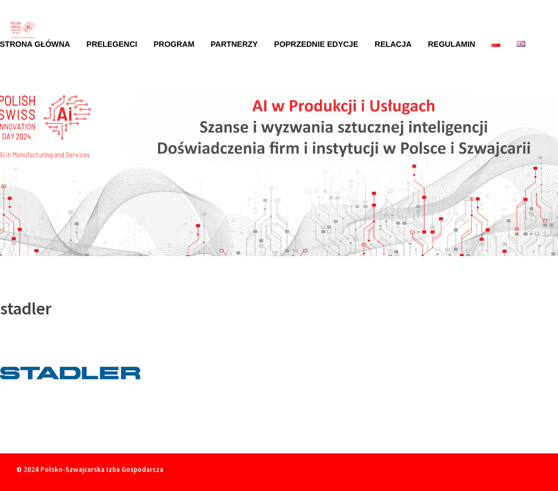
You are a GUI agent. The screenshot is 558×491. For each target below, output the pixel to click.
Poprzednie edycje (316, 44)
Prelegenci (112, 44)
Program (174, 44)
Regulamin (451, 44)
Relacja (393, 44)
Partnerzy (234, 44)
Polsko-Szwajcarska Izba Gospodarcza (101, 469)
